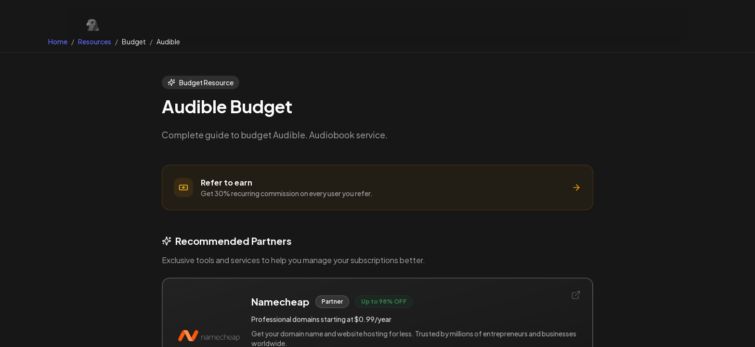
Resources (94, 41)
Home (57, 41)
